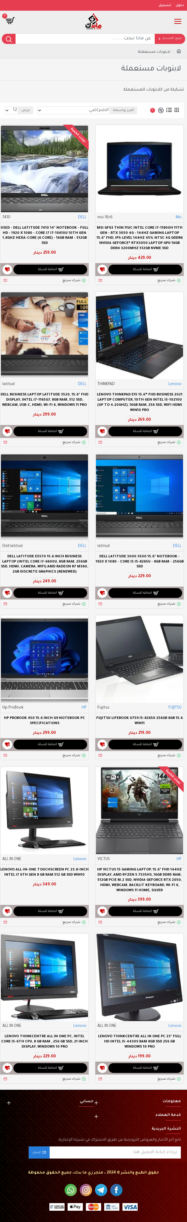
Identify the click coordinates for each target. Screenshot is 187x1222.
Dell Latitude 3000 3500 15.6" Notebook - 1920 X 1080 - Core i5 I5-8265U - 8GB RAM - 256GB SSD (140, 562)
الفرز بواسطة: (123, 110)
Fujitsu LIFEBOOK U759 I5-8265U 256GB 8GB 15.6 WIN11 (139, 721)
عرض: (25, 110)
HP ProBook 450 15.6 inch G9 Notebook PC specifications (44, 721)
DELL (82, 218)
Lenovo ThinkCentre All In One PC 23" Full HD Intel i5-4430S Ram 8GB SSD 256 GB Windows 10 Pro (139, 1042)
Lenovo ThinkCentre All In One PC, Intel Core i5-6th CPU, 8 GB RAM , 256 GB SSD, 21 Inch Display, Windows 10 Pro (44, 1042)
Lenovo (175, 384)
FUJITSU (175, 708)
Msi (179, 218)
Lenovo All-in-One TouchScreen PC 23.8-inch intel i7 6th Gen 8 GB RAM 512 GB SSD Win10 (44, 872)
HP (84, 708)
